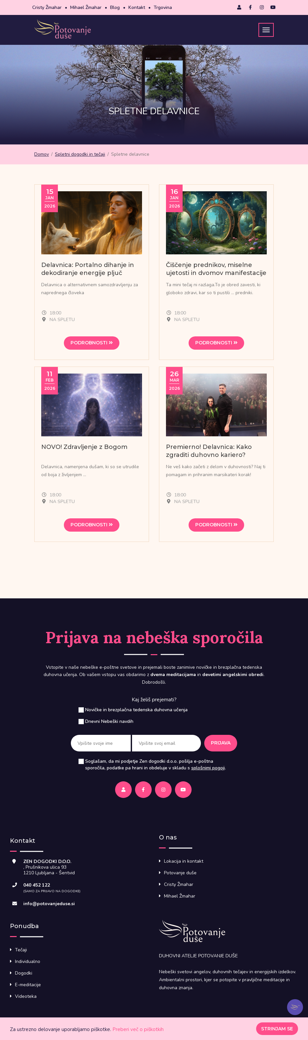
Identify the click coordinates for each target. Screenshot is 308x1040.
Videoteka (26, 996)
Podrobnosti (92, 343)
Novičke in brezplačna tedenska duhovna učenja (136, 710)
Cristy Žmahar (47, 7)
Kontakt (136, 7)
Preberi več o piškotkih (138, 1029)
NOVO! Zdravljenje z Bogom (84, 447)
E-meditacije (28, 985)
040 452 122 (36, 885)
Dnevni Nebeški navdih (109, 721)
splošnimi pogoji (208, 768)
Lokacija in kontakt (183, 861)
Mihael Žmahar (85, 7)
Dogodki (23, 973)
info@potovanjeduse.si (49, 904)
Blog (115, 7)
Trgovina (163, 7)
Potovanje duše (180, 873)
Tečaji (21, 950)
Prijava (221, 743)
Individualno (27, 961)
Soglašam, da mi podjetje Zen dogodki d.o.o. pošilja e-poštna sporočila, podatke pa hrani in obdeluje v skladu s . (155, 764)
